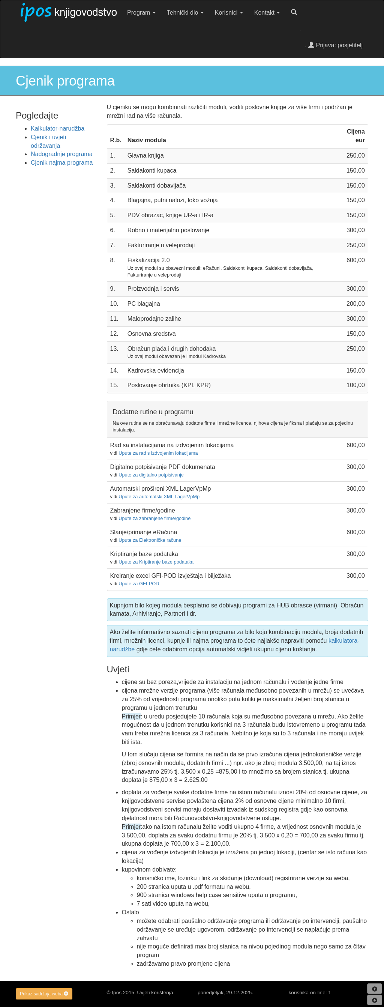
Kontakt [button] (267, 12)
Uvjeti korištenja (155, 992)
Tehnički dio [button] (185, 12)
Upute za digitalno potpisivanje (151, 475)
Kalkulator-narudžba (57, 128)
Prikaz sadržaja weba (44, 993)
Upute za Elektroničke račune (149, 540)
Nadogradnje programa (62, 154)
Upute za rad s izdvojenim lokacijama (158, 453)
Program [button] (141, 12)
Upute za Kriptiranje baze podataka (156, 562)
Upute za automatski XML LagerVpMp (159, 496)
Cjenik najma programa (62, 162)
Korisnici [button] (229, 12)
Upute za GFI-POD (138, 583)
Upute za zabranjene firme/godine (154, 518)
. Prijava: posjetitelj (334, 45)
